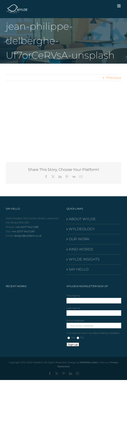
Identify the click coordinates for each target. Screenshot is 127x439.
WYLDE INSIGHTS (84, 259)
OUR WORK (79, 239)
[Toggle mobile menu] (119, 6)
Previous (113, 78)
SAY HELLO (79, 269)
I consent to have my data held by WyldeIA (92, 333)
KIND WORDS (81, 249)
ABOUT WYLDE (82, 219)
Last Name (73, 308)
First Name (73, 295)
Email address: (75, 320)
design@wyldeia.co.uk (28, 235)
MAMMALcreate (89, 362)
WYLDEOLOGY (82, 229)
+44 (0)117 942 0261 (23, 231)
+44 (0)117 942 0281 (27, 226)
